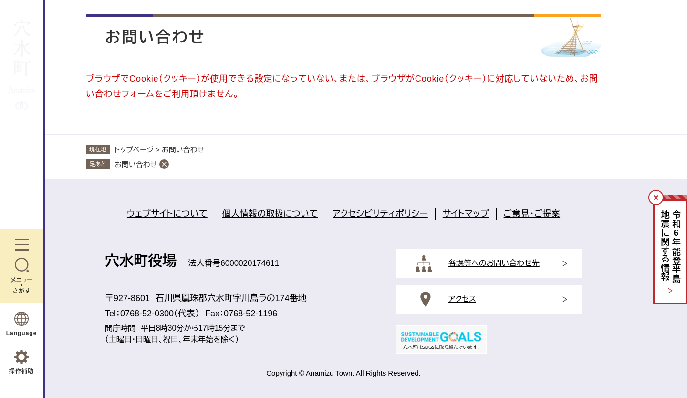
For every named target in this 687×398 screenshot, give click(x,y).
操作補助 (21, 371)
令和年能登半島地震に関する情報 (670, 246)
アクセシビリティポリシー (380, 214)
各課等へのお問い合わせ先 (494, 263)
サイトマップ (466, 214)
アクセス (462, 299)
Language (21, 333)
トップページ (134, 150)
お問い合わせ (135, 164)
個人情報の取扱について (270, 214)
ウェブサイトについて (167, 214)
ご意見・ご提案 (532, 214)
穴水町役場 (141, 261)
